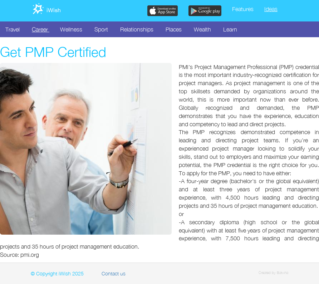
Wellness (71, 29)
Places (174, 29)
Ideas (271, 9)
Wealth (202, 29)
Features (243, 9)
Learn (230, 29)
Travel (12, 29)
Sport (101, 29)
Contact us (114, 273)
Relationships (136, 29)
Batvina (282, 272)
